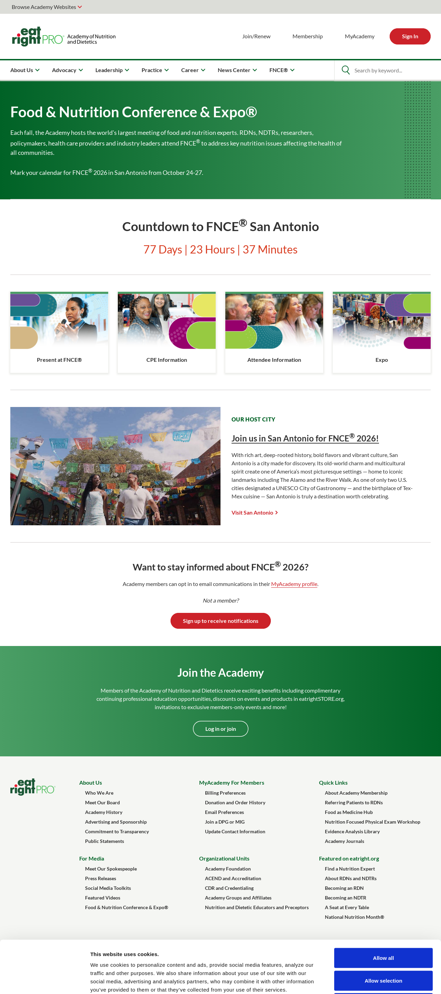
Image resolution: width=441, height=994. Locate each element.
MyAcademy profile (294, 583)
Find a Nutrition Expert (350, 869)
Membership (308, 36)
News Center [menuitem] (234, 70)
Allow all (383, 903)
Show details (362, 980)
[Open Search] (345, 70)
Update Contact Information (235, 831)
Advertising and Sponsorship (116, 822)
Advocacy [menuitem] (64, 70)
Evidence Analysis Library (352, 831)
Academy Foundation (228, 869)
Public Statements (104, 841)
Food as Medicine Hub (349, 812)
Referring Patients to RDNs (354, 802)
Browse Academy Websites (44, 6)
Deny (383, 949)
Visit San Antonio (252, 512)
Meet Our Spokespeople (111, 869)
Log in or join (220, 728)
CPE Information (166, 359)
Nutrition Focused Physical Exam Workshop (372, 822)
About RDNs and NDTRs (351, 878)
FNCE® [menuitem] (278, 70)
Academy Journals (344, 841)
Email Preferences (224, 812)
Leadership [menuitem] (109, 70)
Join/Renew (256, 36)
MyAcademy (360, 36)
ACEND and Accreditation (233, 878)
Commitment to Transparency (117, 831)
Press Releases (100, 878)
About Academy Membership (356, 793)
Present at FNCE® (59, 359)
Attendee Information (274, 359)
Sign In (410, 36)
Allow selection (383, 926)
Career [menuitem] (190, 70)
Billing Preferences (225, 793)
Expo (382, 359)
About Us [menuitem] (21, 70)
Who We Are (99, 793)
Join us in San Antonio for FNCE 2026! (305, 438)
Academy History (103, 812)
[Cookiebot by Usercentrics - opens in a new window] (44, 980)
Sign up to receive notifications (220, 620)
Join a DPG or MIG (225, 822)
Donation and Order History (235, 802)
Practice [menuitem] (152, 70)
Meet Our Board (102, 802)
